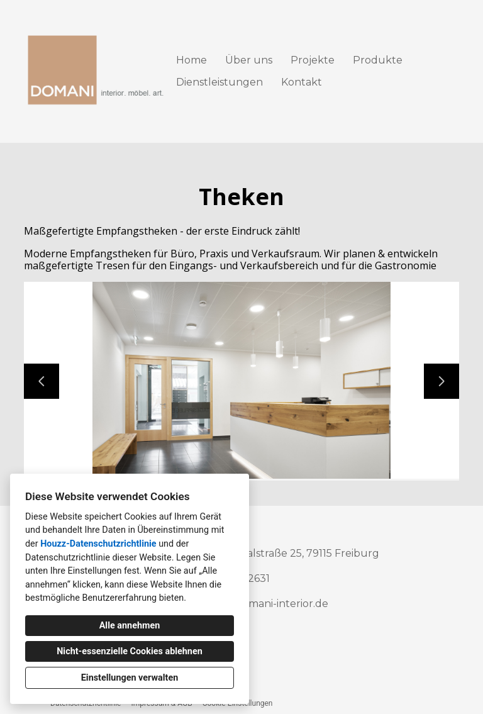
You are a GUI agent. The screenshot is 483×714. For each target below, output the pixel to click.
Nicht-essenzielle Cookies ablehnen (130, 651)
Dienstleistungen (219, 82)
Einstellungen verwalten (130, 677)
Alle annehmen (129, 625)
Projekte (313, 60)
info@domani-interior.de (267, 604)
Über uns (248, 60)
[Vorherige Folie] (41, 381)
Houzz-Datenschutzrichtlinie (98, 543)
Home (191, 60)
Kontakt (301, 82)
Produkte (377, 60)
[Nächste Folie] (441, 381)
